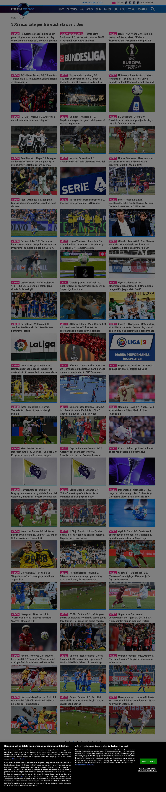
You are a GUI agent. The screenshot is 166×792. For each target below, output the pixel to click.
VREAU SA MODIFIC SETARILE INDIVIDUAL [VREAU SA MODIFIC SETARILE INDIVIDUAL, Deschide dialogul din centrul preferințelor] (147, 770)
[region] (83, 767)
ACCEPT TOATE (148, 761)
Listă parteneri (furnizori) (84, 765)
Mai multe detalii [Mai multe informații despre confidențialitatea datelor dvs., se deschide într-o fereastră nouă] (18, 759)
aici (22, 776)
